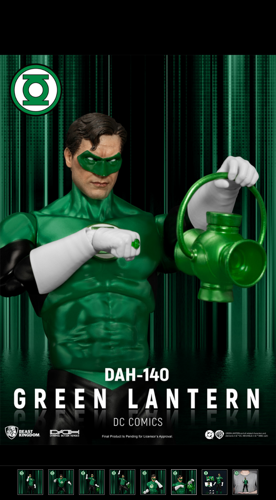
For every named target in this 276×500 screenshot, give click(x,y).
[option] (138, 250)
